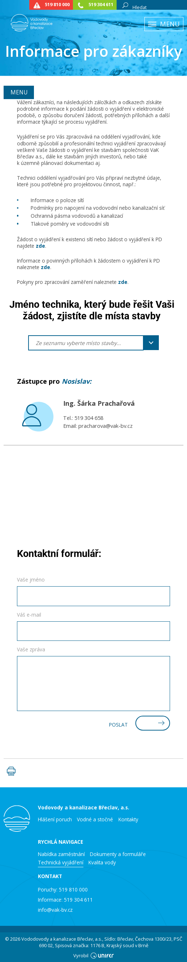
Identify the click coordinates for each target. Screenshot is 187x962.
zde (40, 245)
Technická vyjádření (60, 862)
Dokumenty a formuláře (118, 854)
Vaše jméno (31, 579)
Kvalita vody (102, 862)
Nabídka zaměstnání (61, 854)
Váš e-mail (29, 614)
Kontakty (128, 819)
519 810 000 (57, 4)
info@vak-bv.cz (55, 909)
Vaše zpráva (31, 649)
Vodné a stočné (95, 819)
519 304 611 (100, 4)
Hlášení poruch (55, 819)
